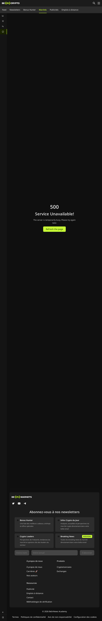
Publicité (30, 589)
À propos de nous (34, 567)
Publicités (54, 9)
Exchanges (61, 571)
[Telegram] (25, 504)
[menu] (3, 23)
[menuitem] (3, 15)
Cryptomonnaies (64, 567)
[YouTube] (19, 504)
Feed (4, 9)
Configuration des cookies (85, 617)
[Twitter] (13, 504)
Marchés (43, 9)
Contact (30, 597)
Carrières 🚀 (32, 571)
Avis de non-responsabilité (60, 617)
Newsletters (15, 9)
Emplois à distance (70, 9)
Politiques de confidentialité (33, 617)
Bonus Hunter (29, 9)
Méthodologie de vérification (39, 601)
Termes (15, 617)
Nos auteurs (32, 575)
